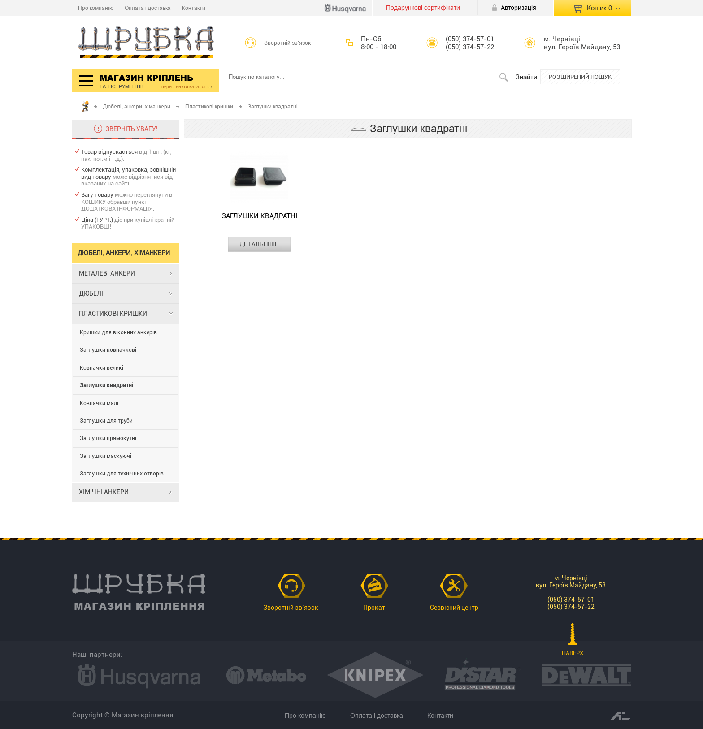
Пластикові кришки (209, 106)
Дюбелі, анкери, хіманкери (136, 106)
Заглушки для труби (106, 421)
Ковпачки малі (99, 403)
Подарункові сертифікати (423, 7)
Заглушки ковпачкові (108, 350)
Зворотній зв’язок (287, 43)
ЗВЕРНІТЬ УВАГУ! (131, 129)
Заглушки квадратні (106, 385)
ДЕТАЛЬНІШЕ (259, 244)
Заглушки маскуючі (105, 456)
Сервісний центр (454, 607)
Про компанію (95, 7)
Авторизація (518, 7)
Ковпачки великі (101, 368)
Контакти (193, 7)
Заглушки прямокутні (108, 438)
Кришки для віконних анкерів (118, 332)
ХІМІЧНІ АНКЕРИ (104, 492)
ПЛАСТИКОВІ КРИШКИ (113, 313)
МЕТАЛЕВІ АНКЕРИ (107, 273)
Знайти (526, 77)
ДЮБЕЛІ (91, 293)
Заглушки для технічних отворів (122, 473)
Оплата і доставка (148, 7)
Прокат (374, 607)
